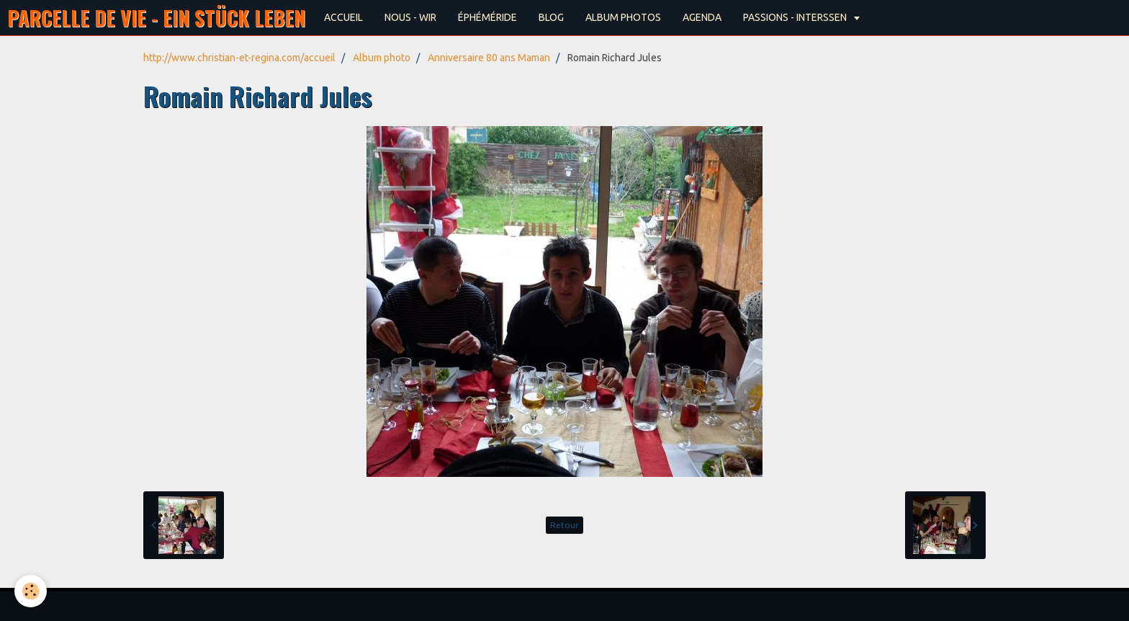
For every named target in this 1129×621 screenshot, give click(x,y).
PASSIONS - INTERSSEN (796, 17)
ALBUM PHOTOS (623, 17)
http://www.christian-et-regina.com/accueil (239, 57)
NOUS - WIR (410, 17)
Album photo (381, 57)
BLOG (551, 17)
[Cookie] (30, 591)
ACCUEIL (343, 17)
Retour (564, 525)
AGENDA (702, 17)
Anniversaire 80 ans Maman (489, 57)
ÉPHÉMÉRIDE (487, 17)
